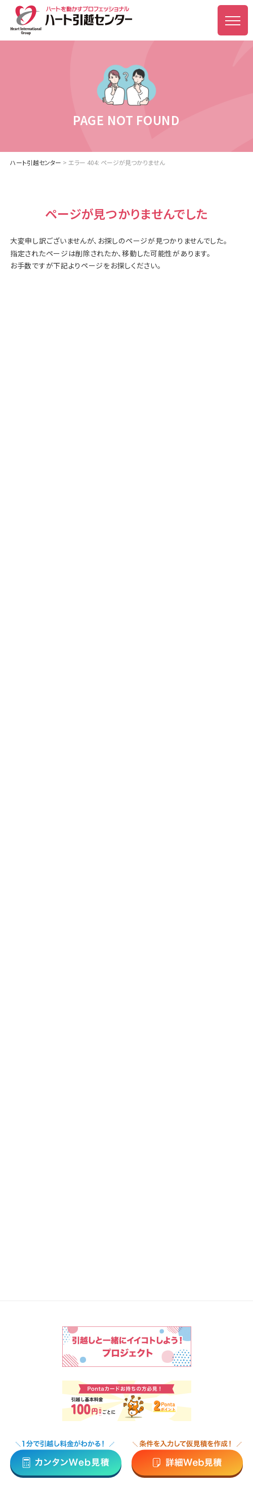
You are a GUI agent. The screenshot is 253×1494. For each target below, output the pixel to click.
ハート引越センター (35, 162)
